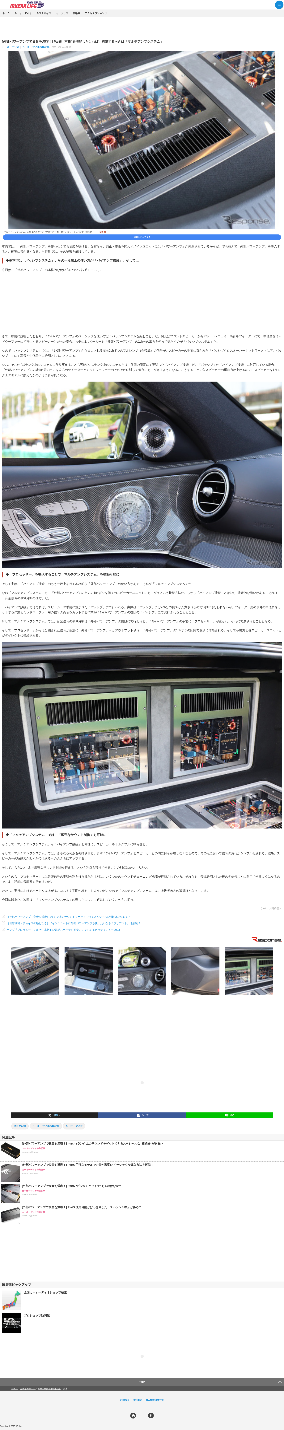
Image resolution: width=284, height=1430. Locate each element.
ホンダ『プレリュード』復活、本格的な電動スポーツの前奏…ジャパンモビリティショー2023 (63, 929)
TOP (142, 1382)
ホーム (6, 13)
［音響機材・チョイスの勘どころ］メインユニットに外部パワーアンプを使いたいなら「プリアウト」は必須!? (73, 923)
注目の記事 (20, 1126)
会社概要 (137, 1400)
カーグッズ (62, 13)
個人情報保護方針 (155, 1400)
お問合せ (124, 1400)
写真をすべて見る (142, 237)
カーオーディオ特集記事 (35, 47)
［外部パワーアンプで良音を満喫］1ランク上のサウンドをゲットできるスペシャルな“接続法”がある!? (68, 916)
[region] (142, 28)
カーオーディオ (23, 13)
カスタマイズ (43, 13)
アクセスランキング (96, 13)
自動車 (76, 13)
